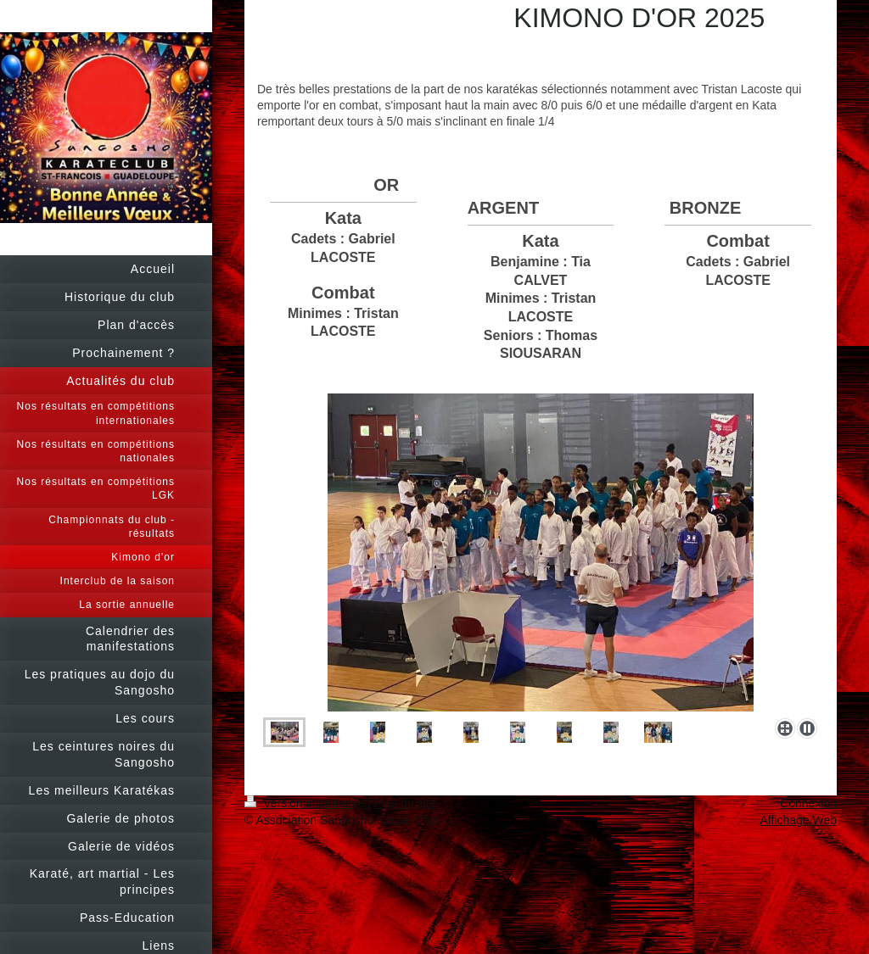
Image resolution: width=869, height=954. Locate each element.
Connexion (808, 803)
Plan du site (404, 803)
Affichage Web (798, 820)
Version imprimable (305, 803)
